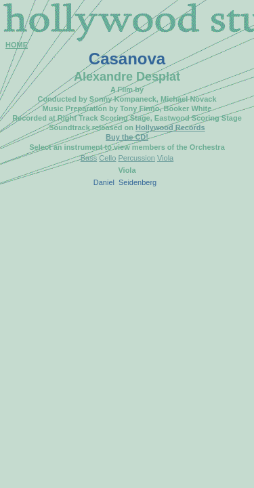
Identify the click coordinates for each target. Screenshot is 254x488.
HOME (16, 45)
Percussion (136, 158)
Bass (89, 158)
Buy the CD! (127, 137)
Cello (107, 158)
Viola (165, 158)
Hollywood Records (170, 127)
